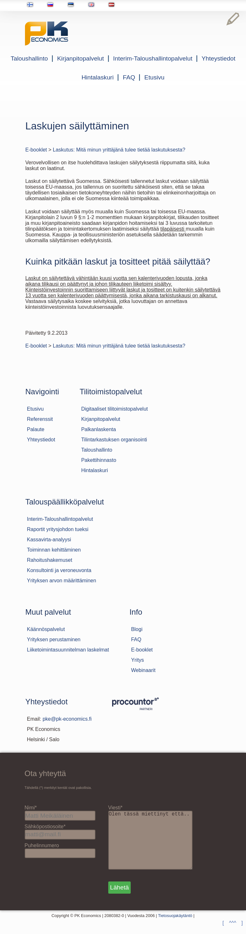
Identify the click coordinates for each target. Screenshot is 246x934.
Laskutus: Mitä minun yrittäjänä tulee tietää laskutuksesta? (119, 149)
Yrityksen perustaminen (53, 639)
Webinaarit (143, 670)
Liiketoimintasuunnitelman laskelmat (68, 649)
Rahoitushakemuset (49, 560)
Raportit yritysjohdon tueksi (57, 529)
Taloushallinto (29, 58)
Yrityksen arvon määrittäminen (61, 580)
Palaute (35, 429)
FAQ (129, 77)
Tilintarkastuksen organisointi (114, 439)
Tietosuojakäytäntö (175, 928)
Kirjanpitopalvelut (80, 58)
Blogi (137, 629)
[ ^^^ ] (233, 923)
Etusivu (154, 77)
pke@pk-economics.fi (67, 719)
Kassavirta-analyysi (49, 539)
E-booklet (36, 149)
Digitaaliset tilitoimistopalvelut (114, 409)
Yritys (137, 660)
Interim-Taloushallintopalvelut (152, 58)
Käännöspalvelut (46, 629)
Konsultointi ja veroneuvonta (59, 570)
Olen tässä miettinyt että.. (153, 846)
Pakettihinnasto (98, 460)
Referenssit (40, 419)
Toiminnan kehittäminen (54, 550)
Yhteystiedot (218, 58)
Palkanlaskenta (98, 429)
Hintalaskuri (98, 77)
